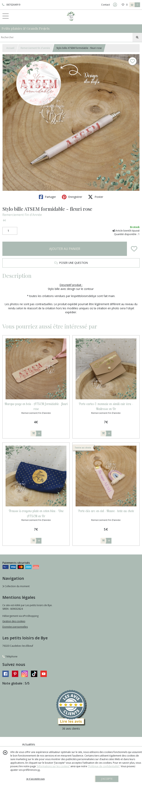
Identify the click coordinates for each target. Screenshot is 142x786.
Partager (47, 197)
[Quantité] (9, 231)
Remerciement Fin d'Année (22, 215)
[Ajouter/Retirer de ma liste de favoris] (134, 249)
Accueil (10, 48)
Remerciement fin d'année (35, 48)
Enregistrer (72, 197)
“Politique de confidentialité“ (104, 766)
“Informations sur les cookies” (53, 766)
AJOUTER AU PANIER (64, 249)
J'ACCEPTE (106, 778)
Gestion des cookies (13, 621)
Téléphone (9, 656)
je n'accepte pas (35, 778)
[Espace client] (115, 4)
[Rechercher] (137, 37)
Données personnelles (15, 626)
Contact (105, 4)
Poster (95, 197)
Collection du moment (16, 586)
